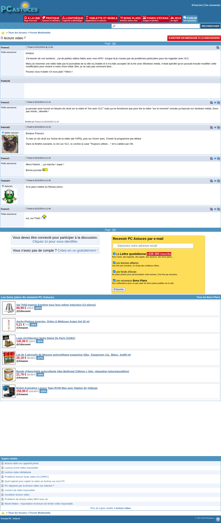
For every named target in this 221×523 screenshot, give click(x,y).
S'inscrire (197, 5)
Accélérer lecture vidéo (17, 494)
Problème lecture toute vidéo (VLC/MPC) (27, 476)
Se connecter (212, 5)
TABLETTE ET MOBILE (102, 19)
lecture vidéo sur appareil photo (22, 463)
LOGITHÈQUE (72, 19)
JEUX (176, 19)
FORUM (190, 19)
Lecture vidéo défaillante (18, 472)
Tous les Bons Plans (208, 297)
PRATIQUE (51, 19)
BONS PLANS (130, 19)
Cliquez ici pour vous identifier (55, 241)
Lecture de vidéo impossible (20, 490)
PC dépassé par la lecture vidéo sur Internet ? (29, 485)
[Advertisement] (110, 430)
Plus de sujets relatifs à (110, 508)
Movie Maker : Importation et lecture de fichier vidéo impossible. (39, 503)
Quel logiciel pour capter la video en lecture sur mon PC (35, 481)
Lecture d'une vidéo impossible (21, 467)
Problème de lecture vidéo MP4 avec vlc (26, 499)
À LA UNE (32, 19)
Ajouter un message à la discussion (194, 38)
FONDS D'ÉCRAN (155, 19)
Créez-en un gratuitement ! (78, 250)
